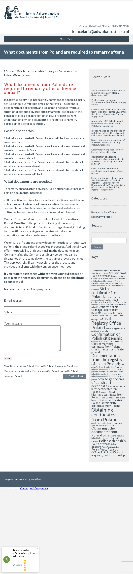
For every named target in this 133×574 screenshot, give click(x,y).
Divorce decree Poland (22, 371)
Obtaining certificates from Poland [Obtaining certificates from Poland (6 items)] (104, 414)
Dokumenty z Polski (101, 216)
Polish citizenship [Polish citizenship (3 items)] (112, 441)
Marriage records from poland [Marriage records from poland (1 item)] (113, 398)
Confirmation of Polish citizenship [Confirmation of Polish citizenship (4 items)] (107, 336)
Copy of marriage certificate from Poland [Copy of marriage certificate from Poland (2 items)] (105, 345)
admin (39, 71)
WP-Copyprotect (39, 488)
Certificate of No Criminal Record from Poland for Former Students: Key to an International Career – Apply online (108, 113)
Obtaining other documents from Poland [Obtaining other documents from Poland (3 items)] (104, 431)
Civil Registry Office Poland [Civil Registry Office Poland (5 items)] (106, 323)
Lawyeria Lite (11, 479)
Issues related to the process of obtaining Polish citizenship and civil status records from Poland (108, 133)
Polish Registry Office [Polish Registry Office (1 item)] (110, 447)
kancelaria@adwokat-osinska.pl (100, 31)
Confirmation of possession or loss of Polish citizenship (107, 150)
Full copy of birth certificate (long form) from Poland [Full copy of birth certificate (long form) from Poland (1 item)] (107, 366)
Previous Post (75, 381)
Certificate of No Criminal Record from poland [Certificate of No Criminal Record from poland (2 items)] (104, 309)
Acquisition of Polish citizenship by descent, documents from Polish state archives (107, 123)
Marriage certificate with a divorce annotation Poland (31, 376)
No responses (22, 75)
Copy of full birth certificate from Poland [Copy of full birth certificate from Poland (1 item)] (107, 341)
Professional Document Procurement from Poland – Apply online (108, 102)
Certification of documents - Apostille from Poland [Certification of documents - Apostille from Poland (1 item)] (107, 314)
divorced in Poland (44, 371)
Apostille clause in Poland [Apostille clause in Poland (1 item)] (109, 281)
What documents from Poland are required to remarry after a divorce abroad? (108, 92)
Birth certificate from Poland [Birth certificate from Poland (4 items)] (105, 292)
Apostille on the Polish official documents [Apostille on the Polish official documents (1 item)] (106, 284)
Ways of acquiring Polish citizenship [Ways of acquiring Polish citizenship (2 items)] (108, 454)
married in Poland (69, 376)
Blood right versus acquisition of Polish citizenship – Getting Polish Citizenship (108, 142)
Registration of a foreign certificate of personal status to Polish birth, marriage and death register (107, 160)
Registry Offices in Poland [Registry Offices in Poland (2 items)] (104, 451)
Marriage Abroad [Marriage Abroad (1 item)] (108, 392)
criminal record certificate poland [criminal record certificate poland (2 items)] (107, 351)
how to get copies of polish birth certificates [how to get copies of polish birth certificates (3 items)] (107, 382)
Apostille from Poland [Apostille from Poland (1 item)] (99, 283)
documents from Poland (67, 371)
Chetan (24, 488)
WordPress (36, 479)
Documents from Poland (103, 211)
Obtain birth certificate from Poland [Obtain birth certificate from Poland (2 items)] (105, 404)
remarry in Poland (13, 381)
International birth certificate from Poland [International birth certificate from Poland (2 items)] (108, 389)
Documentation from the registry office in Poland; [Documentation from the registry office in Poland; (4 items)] (106, 359)
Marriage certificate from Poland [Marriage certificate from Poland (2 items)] (107, 396)
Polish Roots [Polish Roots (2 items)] (99, 449)
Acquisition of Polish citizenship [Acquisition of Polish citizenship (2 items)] (108, 274)
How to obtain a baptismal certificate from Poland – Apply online (107, 171)
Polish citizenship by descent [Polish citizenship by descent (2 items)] (103, 445)
